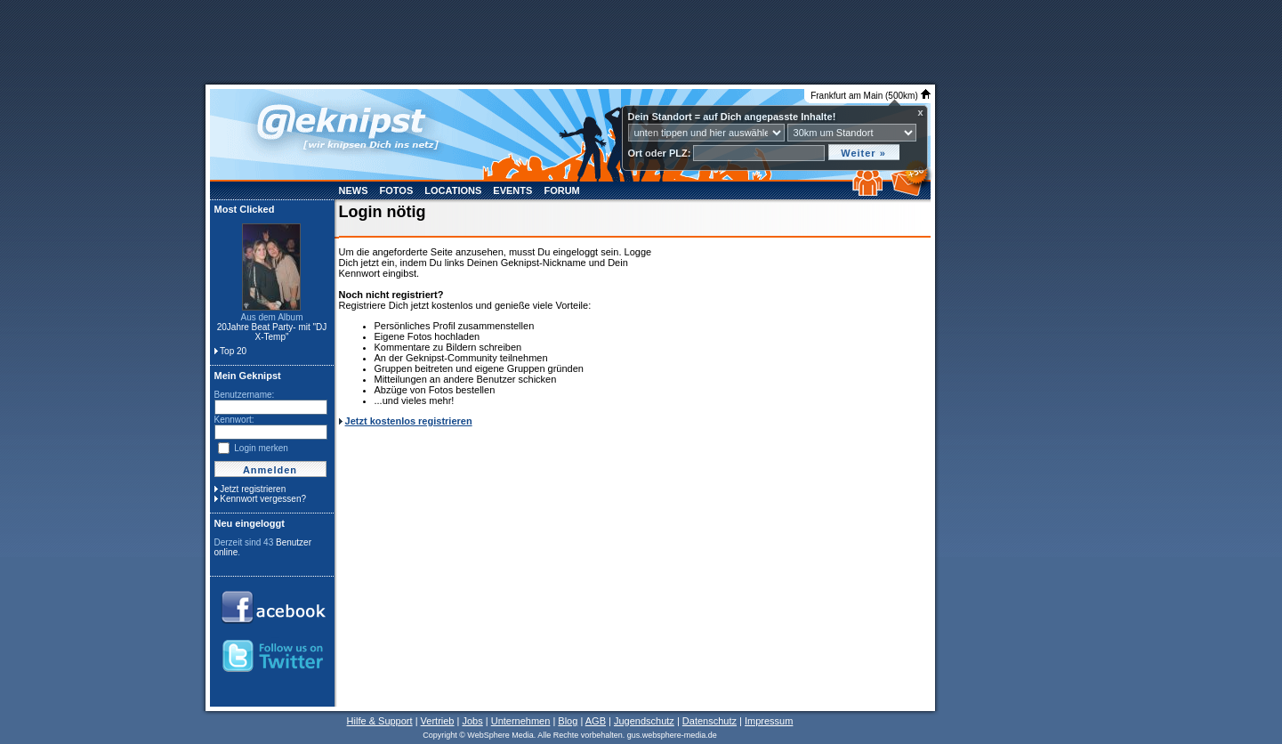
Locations (452, 190)
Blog (567, 721)
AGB (595, 721)
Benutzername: (244, 395)
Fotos (397, 190)
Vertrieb (438, 721)
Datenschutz (709, 721)
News (353, 190)
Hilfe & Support (380, 721)
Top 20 (233, 351)
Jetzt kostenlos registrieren (408, 421)
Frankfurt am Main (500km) (870, 96)
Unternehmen (521, 721)
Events (512, 190)
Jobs (472, 721)
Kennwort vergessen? (263, 499)
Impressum (769, 721)
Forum (561, 190)
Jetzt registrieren (253, 489)
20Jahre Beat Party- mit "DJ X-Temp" (272, 332)
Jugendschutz (644, 721)
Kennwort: (234, 420)
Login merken (261, 448)
